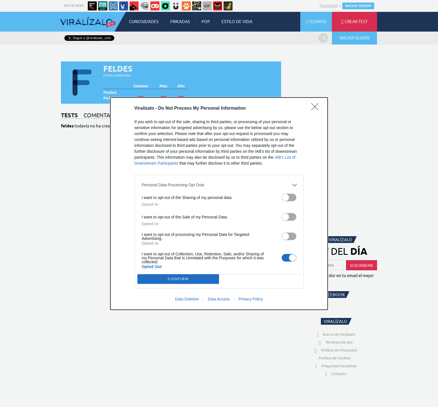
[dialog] (219, 204)
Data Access (219, 299)
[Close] (316, 108)
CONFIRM (178, 279)
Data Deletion (187, 299)
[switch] (289, 197)
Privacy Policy (250, 299)
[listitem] (219, 185)
